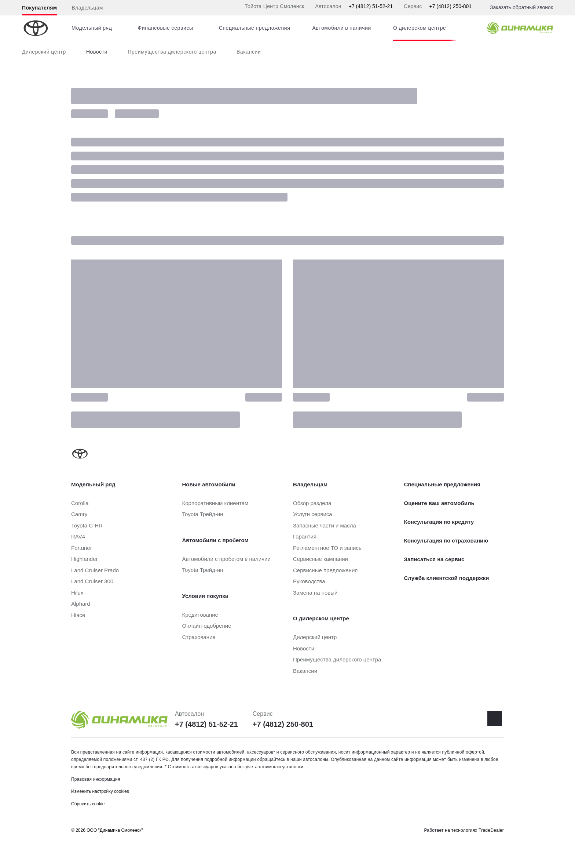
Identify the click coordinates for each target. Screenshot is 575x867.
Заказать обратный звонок (521, 7)
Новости (96, 52)
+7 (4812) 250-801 (450, 6)
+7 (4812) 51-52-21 (371, 6)
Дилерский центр (44, 52)
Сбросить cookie (88, 803)
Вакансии (249, 52)
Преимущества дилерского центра (172, 52)
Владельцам (87, 8)
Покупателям (39, 8)
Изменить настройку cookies (100, 791)
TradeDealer (491, 830)
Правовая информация (95, 779)
